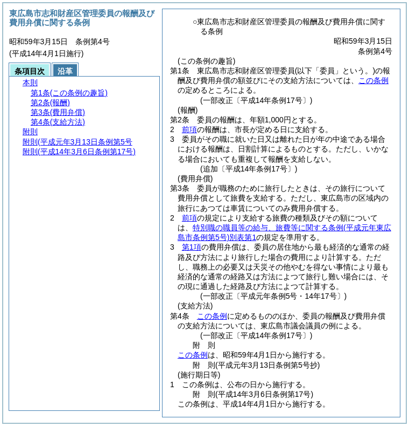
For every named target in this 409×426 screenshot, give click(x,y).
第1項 (191, 247)
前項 (189, 129)
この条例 (373, 80)
